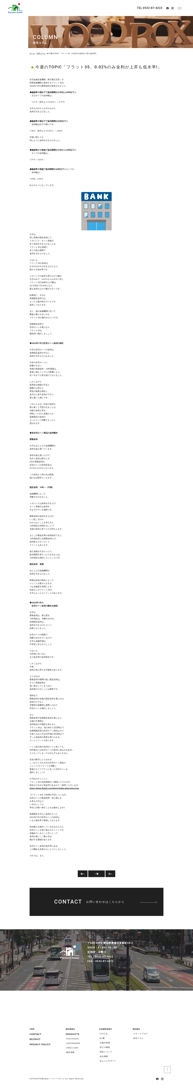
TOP (32, 1035)
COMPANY (106, 1035)
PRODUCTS (73, 1041)
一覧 (96, 873)
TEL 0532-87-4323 (149, 8)
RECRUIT (35, 1046)
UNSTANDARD (73, 1050)
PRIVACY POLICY (41, 1051)
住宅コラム (138, 1045)
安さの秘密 (105, 1054)
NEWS (137, 1035)
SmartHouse (72, 1045)
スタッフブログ (140, 1040)
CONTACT (36, 1041)
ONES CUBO (72, 1055)
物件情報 (70, 1059)
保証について (106, 1058)
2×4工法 (104, 1040)
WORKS (71, 1035)
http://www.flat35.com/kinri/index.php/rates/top (54, 788)
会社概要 (104, 1063)
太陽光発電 (105, 1049)
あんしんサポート (108, 1067)
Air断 (102, 1045)
